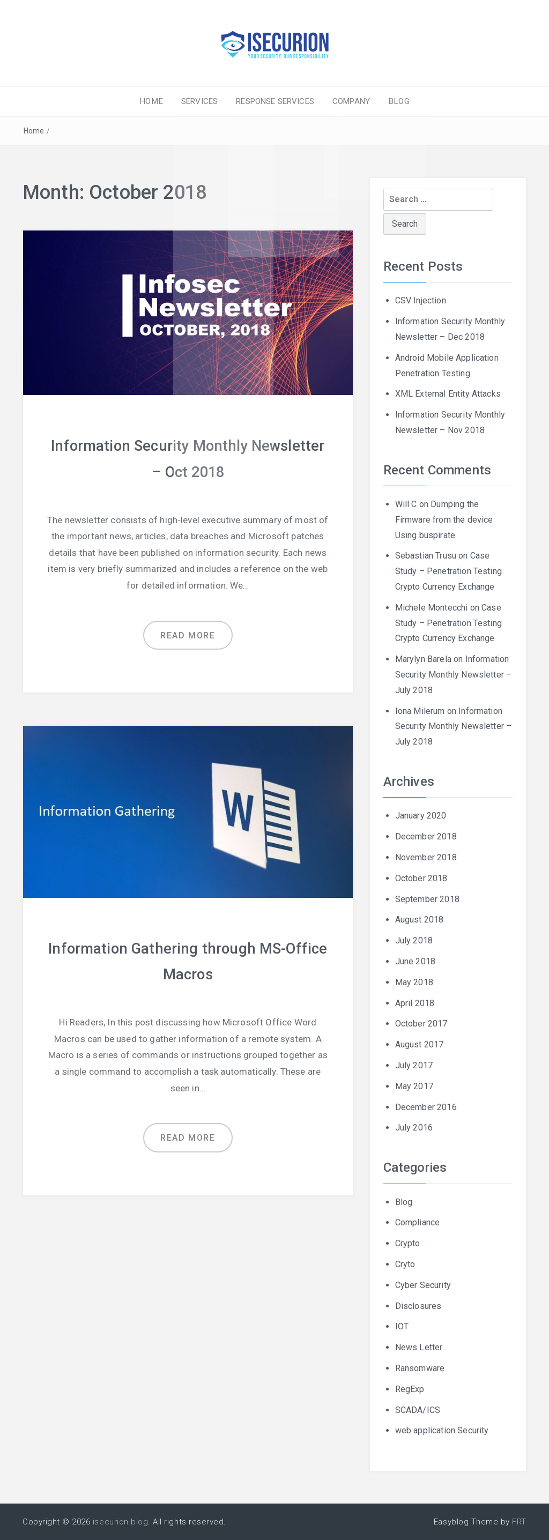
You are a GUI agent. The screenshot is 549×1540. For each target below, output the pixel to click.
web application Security (442, 1430)
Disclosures (418, 1305)
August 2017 (419, 1044)
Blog (404, 1201)
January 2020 (421, 815)
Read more (187, 634)
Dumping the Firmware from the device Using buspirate (444, 519)
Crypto (407, 1243)
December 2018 (426, 836)
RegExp (410, 1388)
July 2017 (414, 1065)
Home (34, 131)
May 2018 (414, 982)
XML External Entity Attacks (448, 394)
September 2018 (427, 899)
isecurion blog (120, 1522)
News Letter (419, 1347)
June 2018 (415, 961)
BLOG (394, 101)
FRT (519, 1522)
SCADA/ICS (417, 1409)
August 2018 (419, 919)
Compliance (417, 1222)
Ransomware (420, 1368)
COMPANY (349, 101)
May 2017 (414, 1086)
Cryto (405, 1264)
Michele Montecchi (431, 607)
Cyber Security (423, 1284)
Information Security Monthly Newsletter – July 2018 (453, 674)
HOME (156, 101)
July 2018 (414, 940)
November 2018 (426, 857)
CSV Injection (420, 300)
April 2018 (415, 1003)
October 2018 (421, 878)
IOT (402, 1326)
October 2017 (421, 1023)
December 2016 (426, 1107)
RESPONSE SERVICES (275, 101)
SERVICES (201, 101)
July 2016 (414, 1127)
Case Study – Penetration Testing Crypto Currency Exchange (448, 571)
